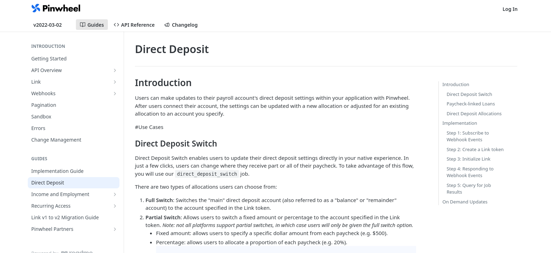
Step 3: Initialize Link (469, 159)
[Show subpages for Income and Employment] (115, 194)
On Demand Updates (464, 202)
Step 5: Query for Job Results (469, 188)
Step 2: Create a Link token (475, 149)
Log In (510, 9)
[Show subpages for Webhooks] (115, 93)
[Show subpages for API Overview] (115, 70)
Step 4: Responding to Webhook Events (470, 172)
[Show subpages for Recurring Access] (115, 206)
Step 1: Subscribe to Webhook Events (468, 136)
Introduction (455, 84)
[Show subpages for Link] (115, 82)
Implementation (459, 123)
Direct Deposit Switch (469, 94)
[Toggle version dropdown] (52, 24)
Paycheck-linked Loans (471, 103)
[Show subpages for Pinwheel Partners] (115, 229)
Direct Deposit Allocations (474, 113)
